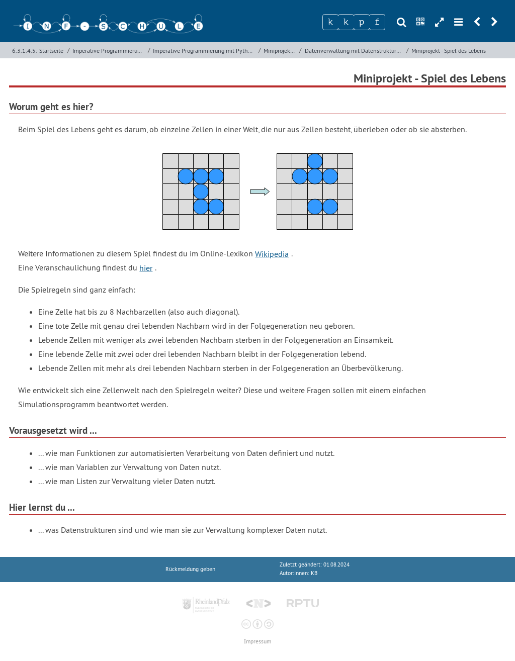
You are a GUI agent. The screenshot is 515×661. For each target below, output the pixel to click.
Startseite (51, 50)
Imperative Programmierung (108, 50)
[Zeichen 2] (346, 22)
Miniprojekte (279, 50)
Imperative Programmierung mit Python (203, 50)
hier (145, 267)
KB (314, 573)
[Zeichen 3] (362, 22)
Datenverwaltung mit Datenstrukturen (354, 50)
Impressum (257, 641)
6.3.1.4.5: (24, 50)
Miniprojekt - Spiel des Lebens (448, 50)
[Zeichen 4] (377, 22)
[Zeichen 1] (330, 22)
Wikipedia (272, 253)
